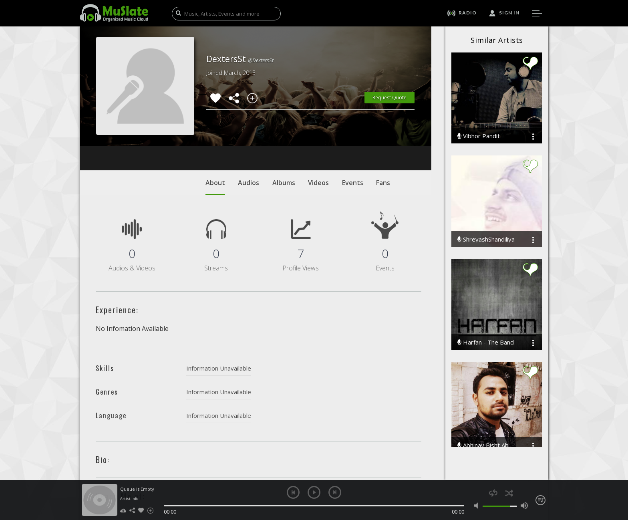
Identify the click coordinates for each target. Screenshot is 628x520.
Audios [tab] (248, 134)
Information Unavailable (218, 320)
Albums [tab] (283, 134)
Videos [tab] (318, 134)
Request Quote (389, 97)
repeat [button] (493, 493)
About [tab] (215, 138)
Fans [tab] (383, 134)
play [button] (314, 492)
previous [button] (293, 492)
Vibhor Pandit (478, 136)
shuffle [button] (509, 493)
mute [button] (478, 505)
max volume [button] (524, 505)
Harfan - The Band (485, 342)
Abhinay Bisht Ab (483, 445)
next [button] (334, 492)
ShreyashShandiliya (486, 239)
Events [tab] (352, 134)
